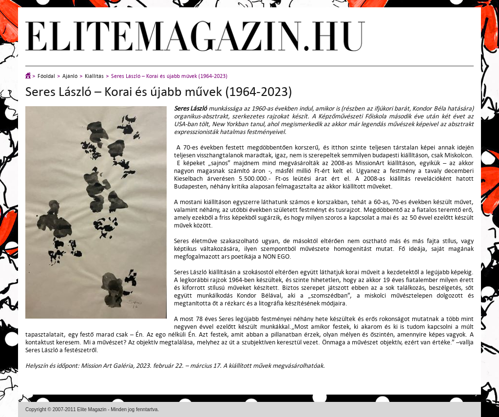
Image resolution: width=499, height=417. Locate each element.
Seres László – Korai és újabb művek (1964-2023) (169, 76)
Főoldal (46, 76)
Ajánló (69, 76)
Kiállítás (94, 76)
